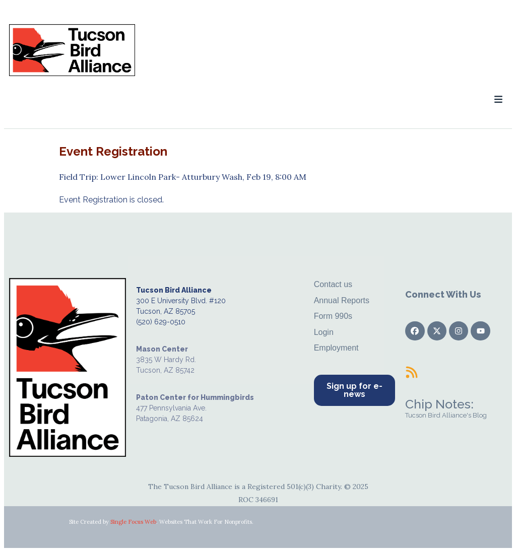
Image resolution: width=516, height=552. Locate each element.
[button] (498, 99)
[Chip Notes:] (411, 372)
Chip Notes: (439, 403)
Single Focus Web (133, 521)
